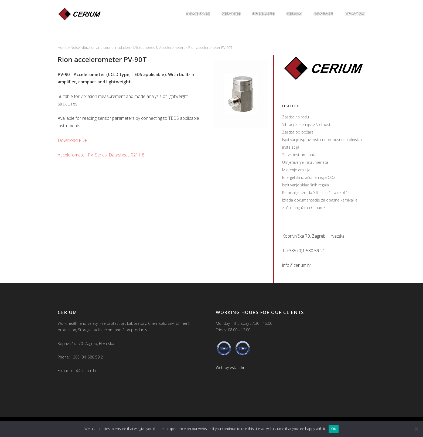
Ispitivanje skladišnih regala (305, 184)
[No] (416, 429)
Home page (198, 14)
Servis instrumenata (299, 154)
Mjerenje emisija (296, 169)
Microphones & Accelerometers (159, 47)
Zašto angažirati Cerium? (303, 207)
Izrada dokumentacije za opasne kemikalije (319, 200)
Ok (333, 429)
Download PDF (72, 140)
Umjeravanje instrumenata (305, 162)
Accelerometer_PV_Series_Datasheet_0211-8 (101, 155)
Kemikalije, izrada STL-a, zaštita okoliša (316, 192)
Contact (323, 14)
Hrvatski (355, 14)
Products (264, 14)
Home (62, 47)
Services (231, 14)
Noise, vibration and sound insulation (100, 47)
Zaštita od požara (297, 132)
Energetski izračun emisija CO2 (308, 177)
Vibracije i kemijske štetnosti (306, 124)
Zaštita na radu (295, 117)
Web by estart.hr (230, 367)
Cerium (294, 14)
